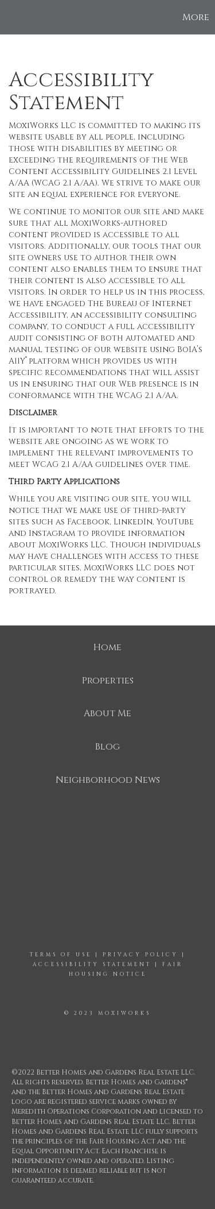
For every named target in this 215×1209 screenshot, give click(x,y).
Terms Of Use (61, 954)
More (195, 17)
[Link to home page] (10, 17)
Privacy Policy (140, 954)
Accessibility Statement (92, 964)
